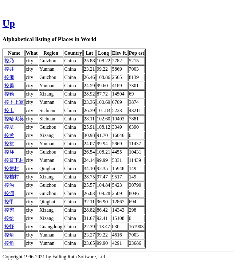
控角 (9, 234)
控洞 (9, 193)
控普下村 (14, 160)
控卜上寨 (14, 102)
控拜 (9, 151)
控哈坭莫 (14, 118)
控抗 (9, 143)
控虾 (9, 226)
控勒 (9, 93)
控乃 (9, 60)
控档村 (11, 176)
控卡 (9, 110)
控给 (9, 218)
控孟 (9, 135)
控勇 (9, 85)
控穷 (9, 210)
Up (8, 23)
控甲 (9, 201)
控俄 (9, 77)
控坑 (9, 127)
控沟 (9, 185)
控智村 (11, 168)
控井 (9, 69)
